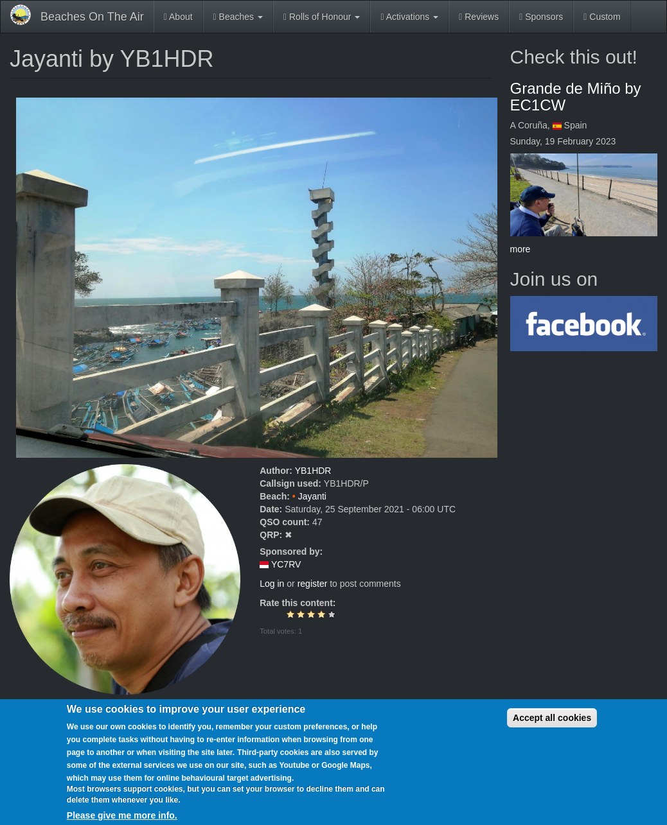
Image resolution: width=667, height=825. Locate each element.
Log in (272, 583)
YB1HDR (313, 470)
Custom (601, 17)
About (178, 17)
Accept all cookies (552, 718)
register (313, 583)
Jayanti (312, 496)
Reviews (479, 17)
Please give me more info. (122, 815)
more (520, 249)
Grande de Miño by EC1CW (575, 97)
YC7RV (286, 564)
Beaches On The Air (92, 16)
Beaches (238, 17)
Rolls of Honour (321, 17)
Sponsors (541, 17)
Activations (409, 17)
